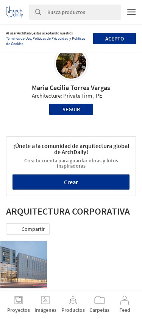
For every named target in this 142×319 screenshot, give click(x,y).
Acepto (114, 38)
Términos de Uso (18, 38)
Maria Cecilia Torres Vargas (71, 87)
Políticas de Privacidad (51, 38)
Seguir (71, 109)
